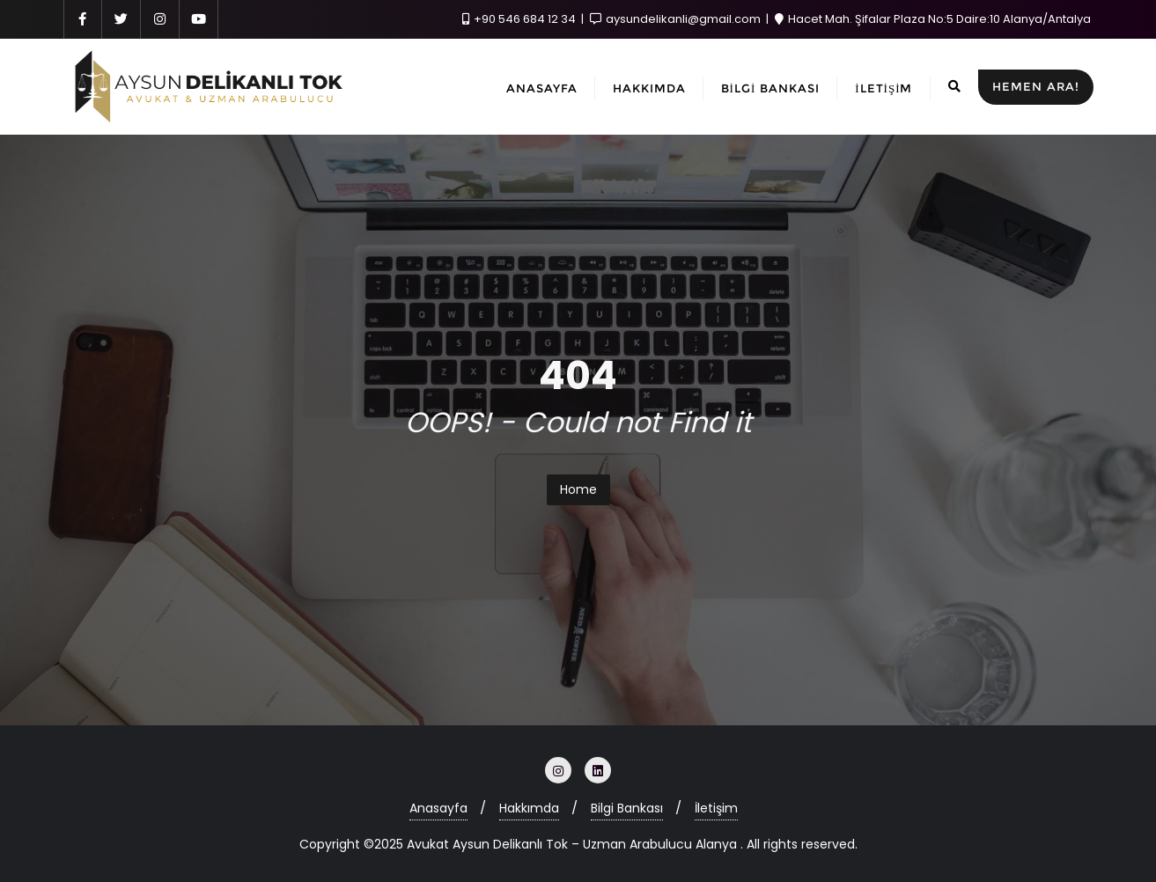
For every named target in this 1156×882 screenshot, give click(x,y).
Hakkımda (529, 808)
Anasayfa (438, 808)
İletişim (716, 808)
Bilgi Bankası (627, 808)
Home (578, 489)
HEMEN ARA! (1035, 86)
